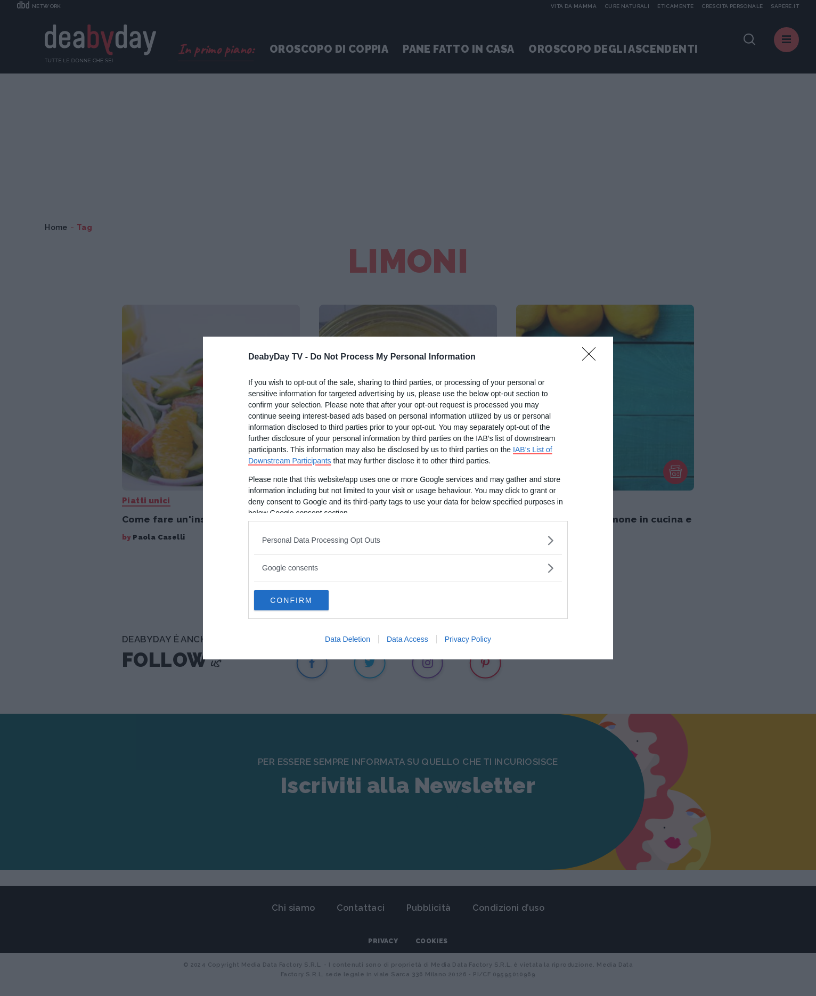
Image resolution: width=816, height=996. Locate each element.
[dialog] (408, 498)
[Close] (592, 357)
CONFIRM (304, 600)
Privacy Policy (468, 639)
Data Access (407, 639)
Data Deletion (347, 639)
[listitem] (408, 539)
